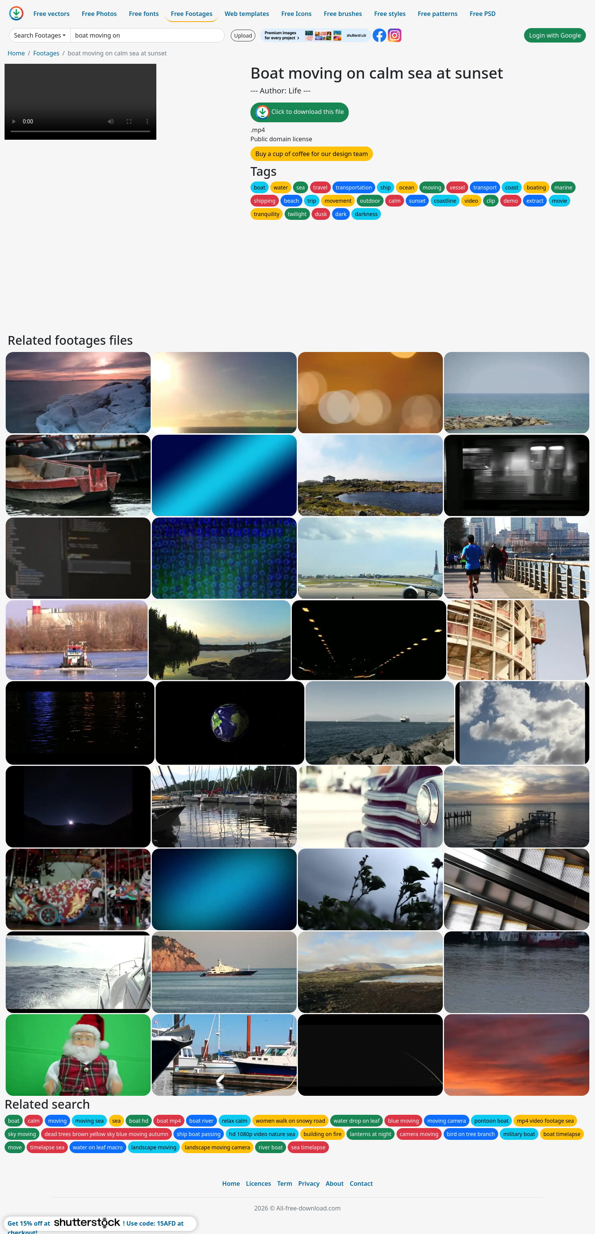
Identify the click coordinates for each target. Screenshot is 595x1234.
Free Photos (99, 13)
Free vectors (51, 13)
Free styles (390, 13)
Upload (243, 35)
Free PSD (483, 13)
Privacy (309, 1183)
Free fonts (144, 13)
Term (284, 1183)
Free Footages (191, 13)
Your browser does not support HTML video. (80, 102)
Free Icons (296, 13)
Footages (46, 53)
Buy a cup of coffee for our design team (311, 154)
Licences (258, 1183)
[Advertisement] (234, 274)
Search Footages (37, 35)
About (334, 1183)
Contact (361, 1183)
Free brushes (343, 13)
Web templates (247, 13)
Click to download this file (299, 112)
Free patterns (438, 13)
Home (16, 53)
